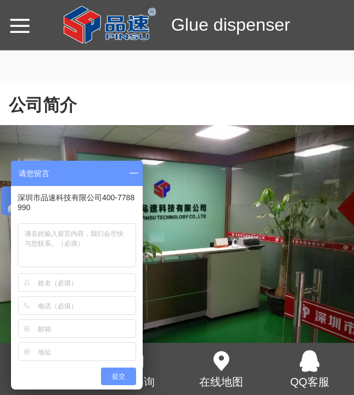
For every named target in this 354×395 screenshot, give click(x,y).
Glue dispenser (230, 25)
